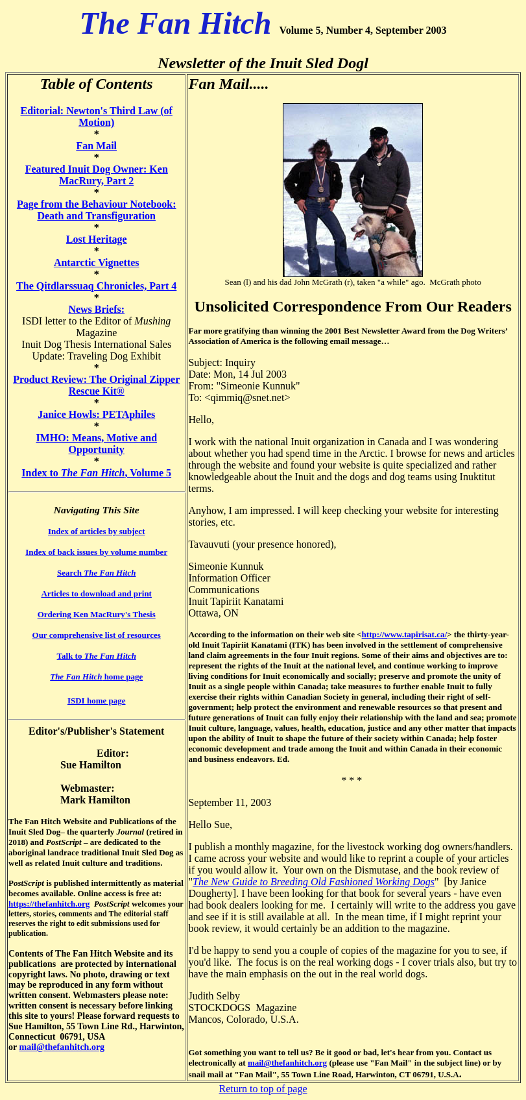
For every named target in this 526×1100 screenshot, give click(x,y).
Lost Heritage (96, 239)
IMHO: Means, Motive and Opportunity (96, 443)
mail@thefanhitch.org (61, 1047)
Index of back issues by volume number (96, 552)
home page (96, 676)
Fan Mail (96, 145)
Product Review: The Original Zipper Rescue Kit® (96, 385)
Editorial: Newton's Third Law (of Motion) (97, 116)
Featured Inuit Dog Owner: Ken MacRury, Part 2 (96, 175)
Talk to (96, 656)
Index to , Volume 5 (96, 472)
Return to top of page (263, 1088)
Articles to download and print (96, 593)
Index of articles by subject (96, 531)
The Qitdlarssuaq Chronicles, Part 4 (96, 285)
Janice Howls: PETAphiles (96, 414)
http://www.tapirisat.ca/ (404, 634)
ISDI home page (96, 700)
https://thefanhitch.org (49, 904)
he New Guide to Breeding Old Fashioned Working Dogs (316, 881)
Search (96, 573)
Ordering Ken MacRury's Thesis (97, 614)
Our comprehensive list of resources (96, 635)
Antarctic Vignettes (96, 262)
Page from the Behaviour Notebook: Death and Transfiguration (96, 210)
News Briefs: (96, 309)
